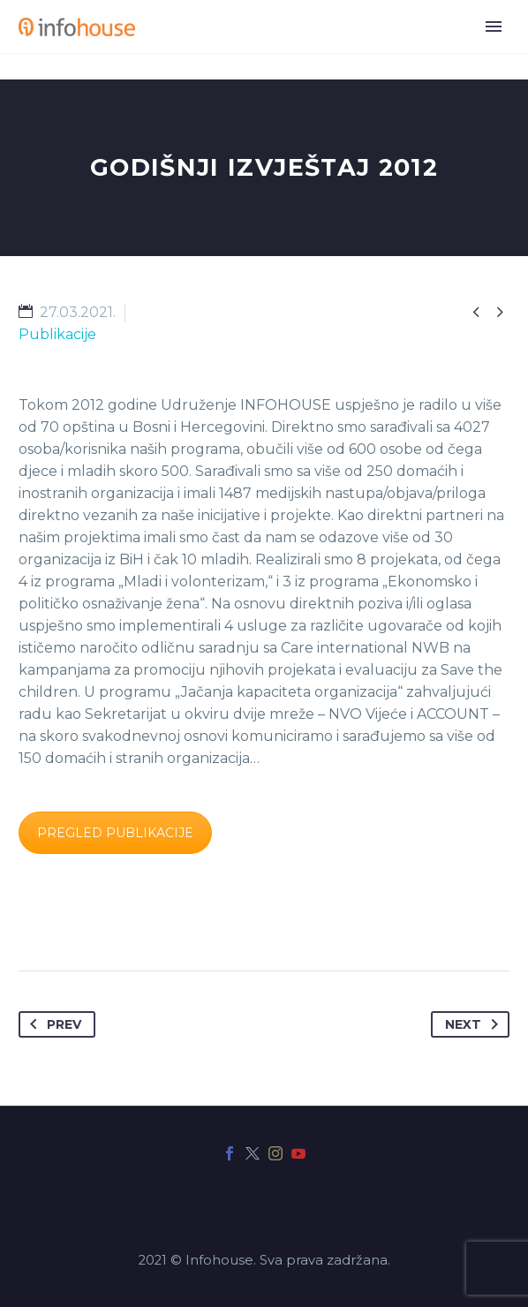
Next (475, 1024)
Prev (52, 1024)
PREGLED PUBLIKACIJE (115, 833)
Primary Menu (494, 26)
